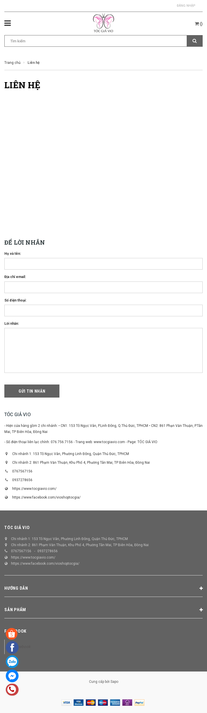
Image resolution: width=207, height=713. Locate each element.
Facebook (15, 631)
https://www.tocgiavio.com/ (34, 489)
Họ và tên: (12, 254)
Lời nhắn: (11, 324)
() (199, 23)
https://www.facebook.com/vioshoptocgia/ (46, 497)
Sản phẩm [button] (103, 610)
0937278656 (22, 480)
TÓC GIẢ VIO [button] (17, 527)
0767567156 (22, 471)
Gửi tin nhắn (32, 391)
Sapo (114, 682)
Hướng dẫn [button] (103, 588)
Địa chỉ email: (15, 277)
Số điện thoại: (15, 300)
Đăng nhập (186, 6)
